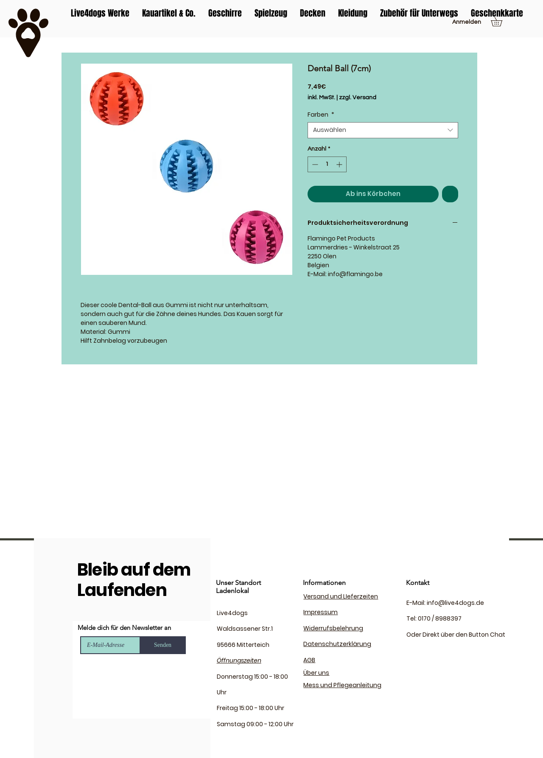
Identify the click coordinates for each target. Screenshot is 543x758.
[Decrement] (314, 164)
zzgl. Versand (357, 98)
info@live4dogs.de (455, 603)
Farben (321, 115)
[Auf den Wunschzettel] (450, 194)
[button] (501, 21)
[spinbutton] (327, 164)
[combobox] (383, 130)
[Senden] (163, 645)
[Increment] (340, 164)
